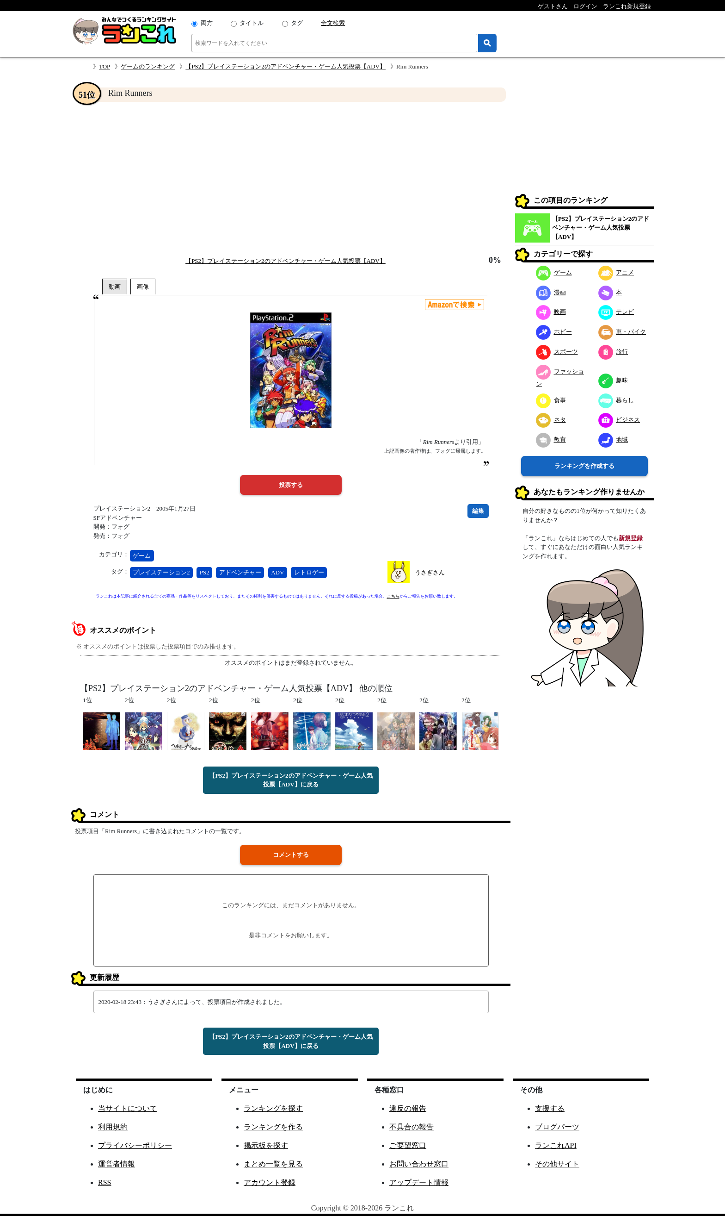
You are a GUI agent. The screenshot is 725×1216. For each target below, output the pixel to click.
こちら (393, 596)
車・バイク (622, 331)
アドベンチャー (240, 572)
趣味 (613, 380)
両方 (207, 22)
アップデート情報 (419, 1182)
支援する (550, 1108)
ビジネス (619, 419)
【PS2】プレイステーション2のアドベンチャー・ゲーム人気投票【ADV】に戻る (290, 780)
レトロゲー (309, 572)
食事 (551, 400)
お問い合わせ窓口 (419, 1164)
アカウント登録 (269, 1182)
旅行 (613, 351)
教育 (551, 439)
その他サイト (557, 1164)
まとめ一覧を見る (273, 1164)
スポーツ (557, 351)
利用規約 (113, 1127)
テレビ (616, 311)
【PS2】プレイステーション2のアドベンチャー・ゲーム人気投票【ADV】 (285, 66)
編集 (478, 510)
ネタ (551, 419)
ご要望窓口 (407, 1145)
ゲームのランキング (148, 66)
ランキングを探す (273, 1108)
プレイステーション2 (161, 572)
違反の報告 (407, 1108)
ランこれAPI (556, 1145)
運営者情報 (116, 1164)
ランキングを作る (273, 1127)
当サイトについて (127, 1108)
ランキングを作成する (584, 465)
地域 (613, 439)
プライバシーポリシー (135, 1145)
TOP (104, 66)
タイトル (252, 22)
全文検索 (333, 22)
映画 (551, 311)
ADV (277, 572)
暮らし (616, 400)
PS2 (204, 572)
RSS (104, 1182)
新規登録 (631, 538)
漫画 (551, 292)
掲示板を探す (266, 1145)
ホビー (554, 331)
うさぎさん (430, 572)
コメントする (291, 854)
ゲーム (142, 555)
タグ (297, 22)
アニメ (616, 272)
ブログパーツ (557, 1127)
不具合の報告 (411, 1127)
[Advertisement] (291, 178)
